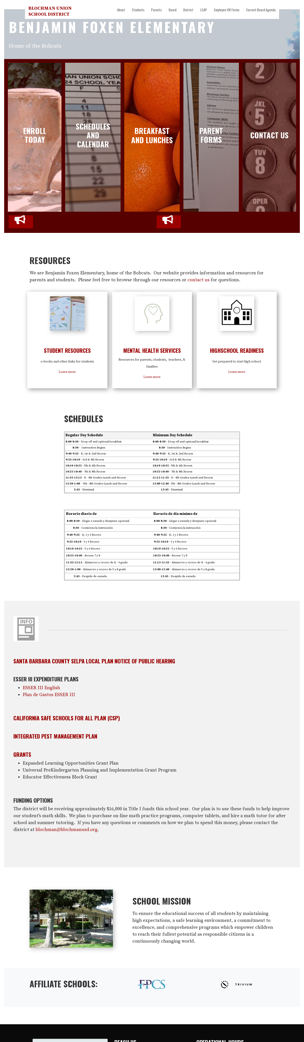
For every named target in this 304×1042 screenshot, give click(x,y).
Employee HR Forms (226, 9)
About (121, 9)
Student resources (67, 350)
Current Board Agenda (261, 9)
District (188, 9)
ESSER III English (41, 688)
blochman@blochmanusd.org (66, 830)
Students (138, 9)
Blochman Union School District (50, 11)
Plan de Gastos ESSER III (49, 695)
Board (172, 9)
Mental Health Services (152, 350)
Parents (156, 9)
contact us (199, 280)
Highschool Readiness (237, 350)
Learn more (67, 372)
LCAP (203, 9)
